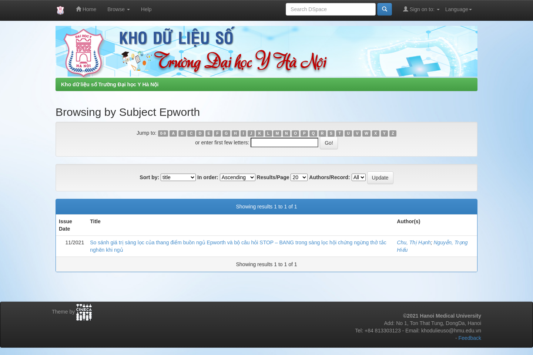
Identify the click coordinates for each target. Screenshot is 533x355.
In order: (207, 177)
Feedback (470, 338)
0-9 (163, 133)
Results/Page (273, 177)
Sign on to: (421, 9)
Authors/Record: (329, 177)
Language (458, 9)
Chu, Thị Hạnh (413, 242)
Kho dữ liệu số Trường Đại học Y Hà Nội (109, 84)
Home (86, 9)
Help (146, 9)
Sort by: (149, 177)
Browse (118, 9)
